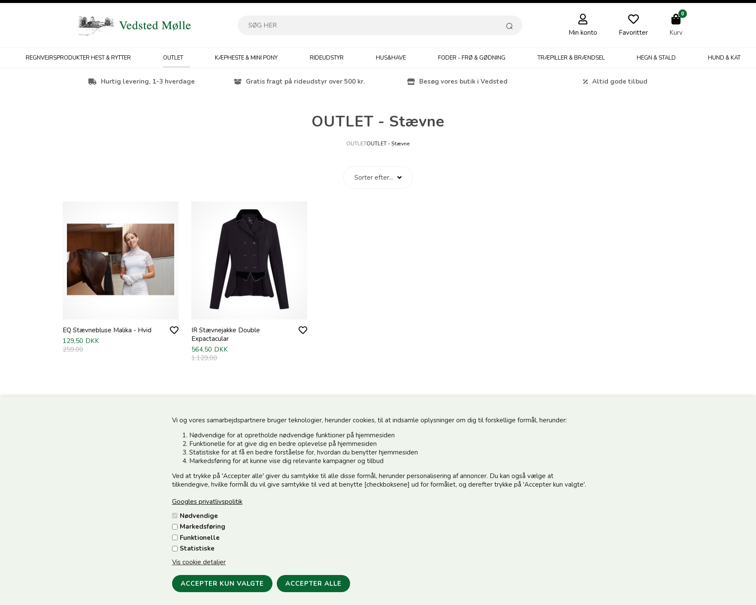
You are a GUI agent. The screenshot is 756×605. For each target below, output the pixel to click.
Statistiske (197, 548)
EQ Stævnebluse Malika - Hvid (107, 330)
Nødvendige (199, 516)
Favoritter (633, 32)
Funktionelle (200, 537)
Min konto (583, 32)
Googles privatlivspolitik (207, 501)
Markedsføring (202, 526)
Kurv (676, 32)
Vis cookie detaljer (199, 562)
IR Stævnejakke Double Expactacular (225, 334)
